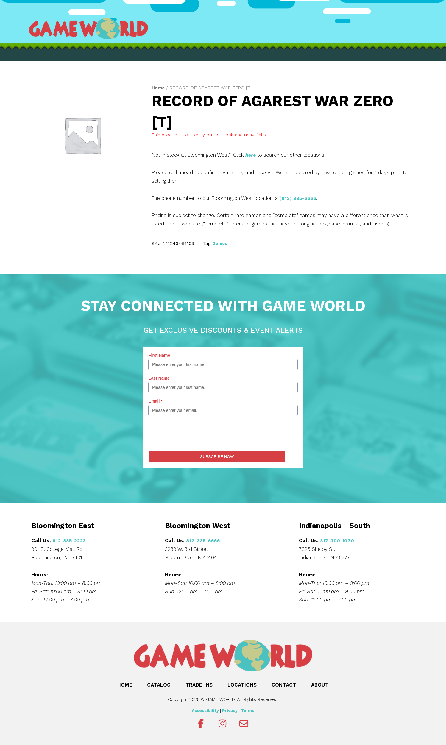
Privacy (230, 709)
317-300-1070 (337, 540)
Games (220, 243)
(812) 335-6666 (299, 198)
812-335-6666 (204, 540)
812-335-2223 (69, 540)
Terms (247, 709)
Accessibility (205, 709)
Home (158, 88)
